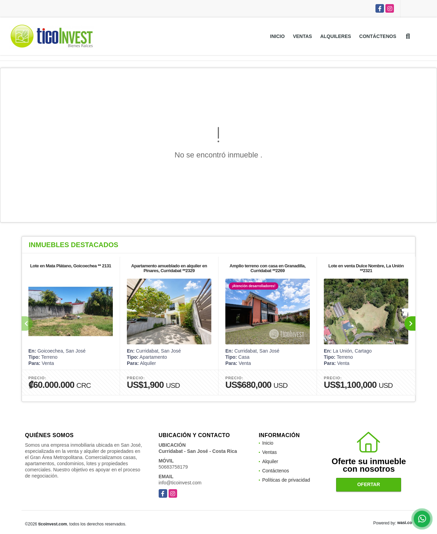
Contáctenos (377, 36)
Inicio (277, 36)
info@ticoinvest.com (180, 482)
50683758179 (173, 467)
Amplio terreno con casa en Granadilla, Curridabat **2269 (267, 268)
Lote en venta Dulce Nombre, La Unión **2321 (365, 268)
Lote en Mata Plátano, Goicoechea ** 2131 (70, 265)
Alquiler (270, 461)
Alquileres (335, 36)
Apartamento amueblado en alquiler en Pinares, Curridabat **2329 (169, 268)
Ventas (302, 36)
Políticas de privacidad (286, 480)
